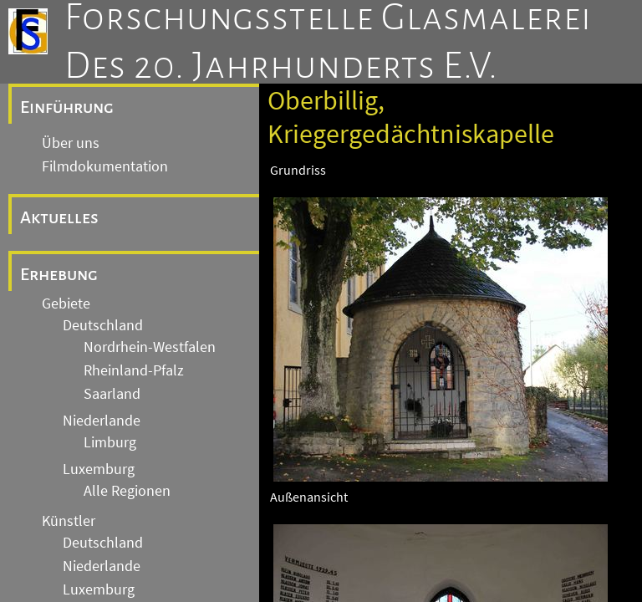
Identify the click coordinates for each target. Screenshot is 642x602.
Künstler (68, 521)
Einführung (67, 107)
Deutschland (103, 325)
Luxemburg (99, 469)
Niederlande (101, 420)
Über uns (70, 143)
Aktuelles (59, 217)
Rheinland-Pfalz (134, 370)
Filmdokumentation (105, 166)
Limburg (110, 442)
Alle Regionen (127, 491)
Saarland (112, 394)
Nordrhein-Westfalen (150, 347)
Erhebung (59, 274)
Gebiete (66, 303)
